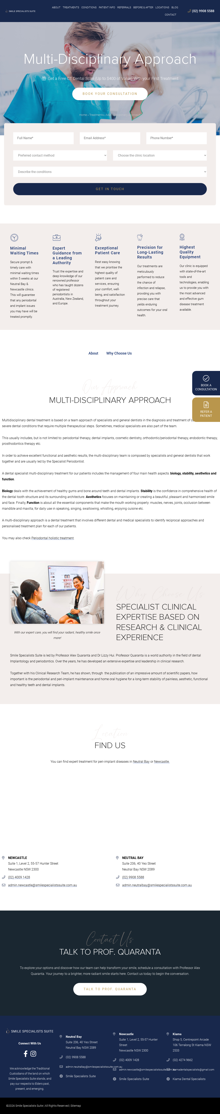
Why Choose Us (119, 353)
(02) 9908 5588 (200, 11)
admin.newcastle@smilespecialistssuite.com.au (42, 885)
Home (83, 115)
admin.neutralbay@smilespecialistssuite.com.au (157, 885)
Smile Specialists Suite (81, 1076)
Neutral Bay (141, 761)
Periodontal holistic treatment (52, 538)
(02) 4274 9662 (183, 1060)
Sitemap (76, 1105)
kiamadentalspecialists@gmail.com (193, 1069)
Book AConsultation (206, 383)
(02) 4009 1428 (19, 877)
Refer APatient (206, 409)
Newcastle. (162, 761)
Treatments (96, 115)
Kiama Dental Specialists (189, 1079)
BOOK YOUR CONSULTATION (110, 94)
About (93, 353)
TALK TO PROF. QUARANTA (110, 989)
